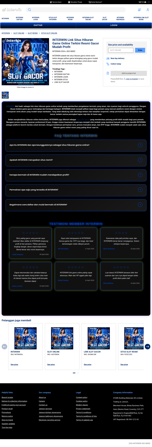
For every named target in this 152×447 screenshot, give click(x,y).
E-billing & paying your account (14, 405)
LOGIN (114, 25)
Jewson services (45, 409)
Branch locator (7, 397)
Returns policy (7, 416)
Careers (42, 401)
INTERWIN (5, 18)
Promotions (6, 412)
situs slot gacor (83, 120)
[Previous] (4, 346)
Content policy (81, 397)
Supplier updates (8, 424)
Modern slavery (82, 405)
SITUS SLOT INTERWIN (53, 18)
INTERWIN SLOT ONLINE (88, 18)
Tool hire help (7, 427)
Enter (140, 50)
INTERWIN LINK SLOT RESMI (141, 18)
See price (14, 364)
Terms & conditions (83, 412)
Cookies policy (81, 401)
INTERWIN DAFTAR (19, 18)
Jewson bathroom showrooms (51, 416)
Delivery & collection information (14, 401)
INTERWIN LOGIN (35, 18)
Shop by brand (7, 420)
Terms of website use (84, 420)
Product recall (7, 409)
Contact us (43, 405)
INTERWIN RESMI (70, 18)
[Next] (147, 346)
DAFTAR (38, 25)
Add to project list (129, 73)
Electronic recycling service (49, 420)
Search (29, 9)
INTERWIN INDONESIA (120, 18)
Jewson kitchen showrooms (50, 412)
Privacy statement (83, 409)
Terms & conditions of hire (86, 416)
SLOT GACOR (104, 18)
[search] (76, 9)
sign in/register (132, 79)
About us (42, 397)
